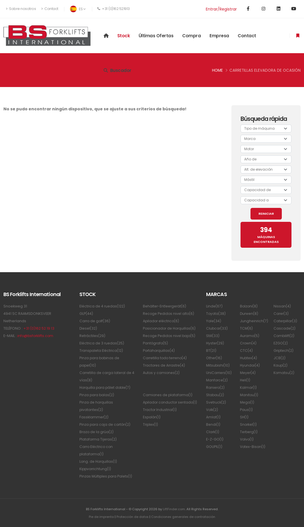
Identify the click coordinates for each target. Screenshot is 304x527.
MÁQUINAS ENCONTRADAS (266, 234)
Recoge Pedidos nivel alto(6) (169, 313)
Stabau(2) (215, 394)
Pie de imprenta (100, 516)
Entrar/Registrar (221, 9)
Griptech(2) (284, 350)
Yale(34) (214, 321)
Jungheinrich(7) (254, 321)
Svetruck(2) (216, 402)
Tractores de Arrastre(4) (165, 365)
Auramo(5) (250, 335)
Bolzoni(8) (249, 306)
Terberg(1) (249, 431)
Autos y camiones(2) (162, 372)
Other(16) (214, 358)
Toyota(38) (216, 313)
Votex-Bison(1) (253, 446)
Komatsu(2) (284, 372)
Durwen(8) (249, 313)
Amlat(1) (213, 417)
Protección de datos (131, 516)
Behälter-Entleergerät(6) (166, 306)
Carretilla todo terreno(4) (166, 358)
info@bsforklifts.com (36, 335)
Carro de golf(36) (95, 321)
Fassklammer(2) (94, 417)
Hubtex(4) (249, 358)
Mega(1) (247, 402)
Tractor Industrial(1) (160, 417)
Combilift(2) (284, 335)
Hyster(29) (215, 343)
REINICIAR (266, 213)
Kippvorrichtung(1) (96, 468)
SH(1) (244, 417)
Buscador (118, 70)
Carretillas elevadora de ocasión (265, 70)
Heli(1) (245, 380)
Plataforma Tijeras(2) (98, 439)
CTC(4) (246, 350)
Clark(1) (213, 431)
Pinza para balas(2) (97, 394)
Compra (191, 36)
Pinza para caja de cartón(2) (105, 424)
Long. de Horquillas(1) (99, 461)
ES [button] (78, 9)
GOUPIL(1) (214, 446)
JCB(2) (280, 358)
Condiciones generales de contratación (184, 516)
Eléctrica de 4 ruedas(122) (103, 306)
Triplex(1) (151, 431)
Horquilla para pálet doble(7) (106, 387)
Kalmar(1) (248, 387)
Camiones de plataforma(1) (168, 394)
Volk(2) (212, 409)
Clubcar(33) (217, 328)
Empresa (219, 36)
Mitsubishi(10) (218, 365)
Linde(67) (214, 306)
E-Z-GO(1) (215, 439)
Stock (123, 36)
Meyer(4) (248, 372)
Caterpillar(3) (286, 321)
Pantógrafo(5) (156, 343)
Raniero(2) (216, 387)
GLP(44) (86, 313)
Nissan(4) (282, 306)
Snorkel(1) (249, 424)
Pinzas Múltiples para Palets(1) (106, 476)
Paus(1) (246, 409)
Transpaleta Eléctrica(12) (102, 350)
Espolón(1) (152, 424)
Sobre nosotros (21, 8)
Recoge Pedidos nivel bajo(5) (170, 335)
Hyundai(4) (250, 365)
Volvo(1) (247, 439)
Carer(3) (282, 313)
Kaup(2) (281, 365)
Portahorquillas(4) (159, 350)
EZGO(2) (281, 343)
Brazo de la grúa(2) (97, 431)
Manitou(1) (249, 394)
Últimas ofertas (156, 36)
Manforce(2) (217, 380)
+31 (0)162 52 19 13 (39, 328)
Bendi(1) (213, 424)
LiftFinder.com (174, 509)
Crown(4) (248, 343)
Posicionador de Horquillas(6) (170, 328)
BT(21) (211, 350)
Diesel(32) (88, 328)
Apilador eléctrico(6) (162, 321)
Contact (49, 8)
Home (217, 70)
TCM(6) (246, 328)
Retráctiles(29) (93, 335)
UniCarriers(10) (219, 372)
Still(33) (213, 335)
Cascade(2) (285, 328)
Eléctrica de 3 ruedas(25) (102, 343)
